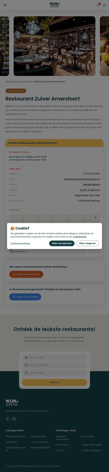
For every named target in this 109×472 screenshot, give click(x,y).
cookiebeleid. (80, 236)
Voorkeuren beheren (20, 243)
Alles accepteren (62, 243)
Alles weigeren (87, 243)
